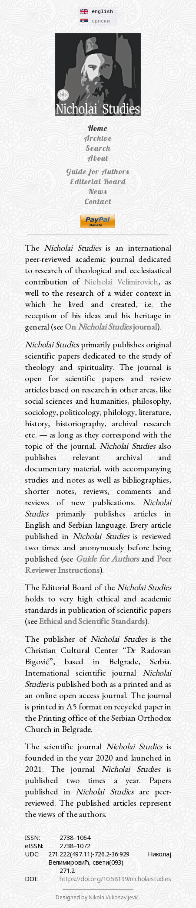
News (97, 191)
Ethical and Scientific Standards (92, 621)
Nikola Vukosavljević (114, 897)
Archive (98, 138)
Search (98, 148)
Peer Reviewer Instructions (98, 564)
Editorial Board (98, 181)
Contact (97, 201)
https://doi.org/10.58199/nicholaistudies (115, 879)
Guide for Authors (98, 171)
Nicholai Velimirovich (121, 281)
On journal (111, 326)
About (97, 158)
